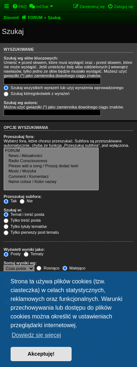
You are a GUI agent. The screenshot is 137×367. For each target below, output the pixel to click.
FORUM (51, 150)
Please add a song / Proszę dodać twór (51, 166)
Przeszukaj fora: (19, 136)
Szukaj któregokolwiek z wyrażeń (36, 93)
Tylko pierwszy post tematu (31, 232)
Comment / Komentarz (51, 176)
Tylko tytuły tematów (25, 226)
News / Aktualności (51, 155)
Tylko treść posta (22, 220)
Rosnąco (48, 268)
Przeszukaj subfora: (23, 196)
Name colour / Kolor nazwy (51, 181)
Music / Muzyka (51, 171)
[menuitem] (19, 6)
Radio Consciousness (51, 161)
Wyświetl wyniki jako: (24, 249)
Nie (26, 201)
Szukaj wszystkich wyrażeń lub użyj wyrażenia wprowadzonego (63, 87)
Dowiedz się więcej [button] (36, 335)
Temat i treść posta (24, 214)
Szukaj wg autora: (21, 102)
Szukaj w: (13, 210)
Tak (10, 201)
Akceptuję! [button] (41, 354)
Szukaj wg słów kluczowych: (31, 58)
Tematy (33, 254)
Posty (12, 254)
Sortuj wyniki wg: (20, 263)
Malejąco (73, 268)
